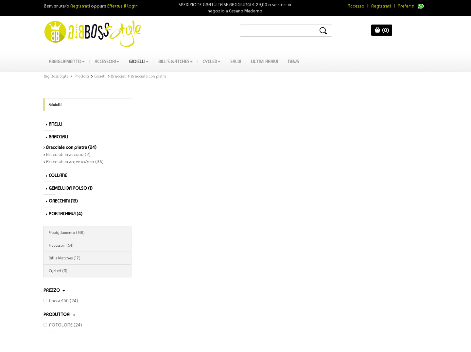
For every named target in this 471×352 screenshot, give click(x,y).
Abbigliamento (67, 61)
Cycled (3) (87, 271)
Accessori (107, 61)
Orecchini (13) (62, 200)
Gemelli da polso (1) (69, 188)
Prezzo (54, 290)
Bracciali (119, 76)
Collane (56, 175)
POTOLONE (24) (63, 324)
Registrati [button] (80, 6)
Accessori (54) (87, 245)
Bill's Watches (175, 61)
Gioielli (138, 61)
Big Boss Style (56, 76)
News (293, 61)
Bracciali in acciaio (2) (67, 154)
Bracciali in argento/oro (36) (74, 161)
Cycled (211, 61)
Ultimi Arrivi (264, 61)
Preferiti (406, 6)
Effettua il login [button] (122, 6)
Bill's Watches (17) (87, 258)
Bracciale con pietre (148, 76)
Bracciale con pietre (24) (70, 147)
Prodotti (82, 76)
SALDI (235, 61)
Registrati (381, 6)
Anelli (54, 124)
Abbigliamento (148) (87, 232)
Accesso (356, 6)
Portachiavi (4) (64, 213)
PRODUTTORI (59, 314)
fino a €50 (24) (61, 300)
